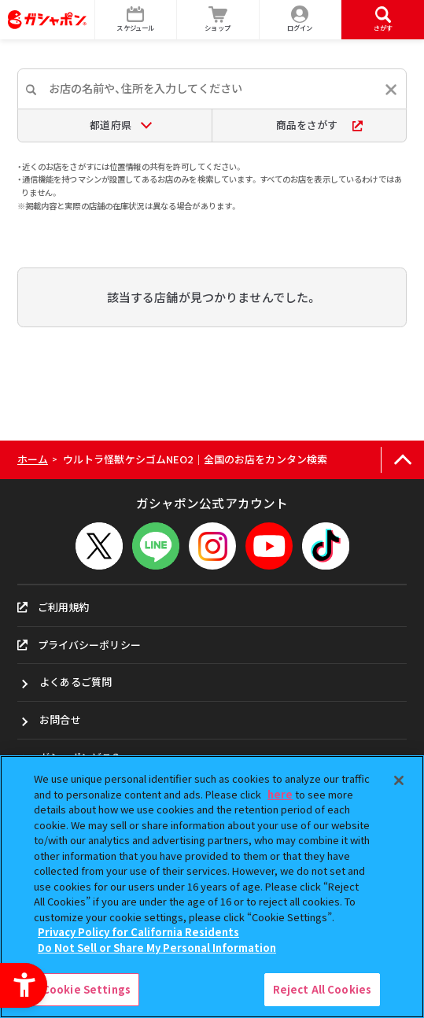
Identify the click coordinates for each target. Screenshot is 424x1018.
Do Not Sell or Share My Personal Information (157, 947)
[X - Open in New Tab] (99, 546)
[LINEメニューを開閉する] (155, 546)
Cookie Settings (86, 989)
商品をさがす (319, 124)
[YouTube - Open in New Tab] (269, 546)
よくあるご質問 (75, 681)
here (280, 794)
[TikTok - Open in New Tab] (325, 546)
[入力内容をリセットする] (391, 90)
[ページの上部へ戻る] (402, 459)
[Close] (399, 780)
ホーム (32, 459)
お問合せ (60, 719)
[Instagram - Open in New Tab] (212, 546)
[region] (212, 886)
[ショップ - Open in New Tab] (218, 19)
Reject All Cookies (322, 989)
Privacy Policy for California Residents (138, 931)
